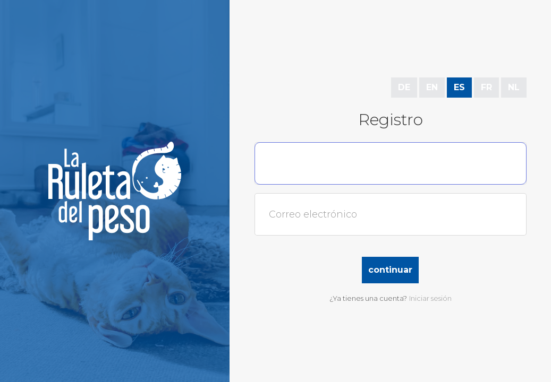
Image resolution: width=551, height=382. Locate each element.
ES (459, 87)
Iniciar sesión (430, 298)
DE (404, 87)
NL (514, 87)
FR (486, 87)
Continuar (390, 270)
